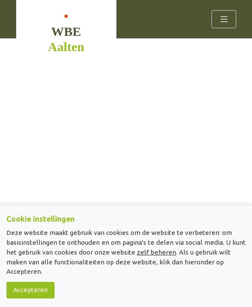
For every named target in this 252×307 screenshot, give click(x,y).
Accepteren (30, 289)
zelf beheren (156, 252)
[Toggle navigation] (223, 19)
